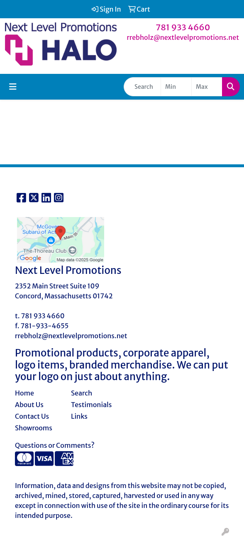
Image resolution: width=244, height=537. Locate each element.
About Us (29, 404)
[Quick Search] (142, 86)
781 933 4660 (183, 27)
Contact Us (32, 416)
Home (24, 393)
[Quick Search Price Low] (176, 86)
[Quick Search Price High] (206, 86)
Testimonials (91, 404)
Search (81, 393)
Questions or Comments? (55, 445)
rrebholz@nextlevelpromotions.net (183, 37)
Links (79, 416)
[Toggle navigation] (13, 87)
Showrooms (33, 428)
